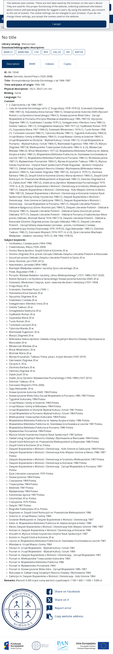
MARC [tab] (32, 64)
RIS (68, 52)
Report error (58, 608)
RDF (46, 52)
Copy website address (64, 616)
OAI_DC (57, 52)
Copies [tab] (67, 64)
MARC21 (8, 52)
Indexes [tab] (49, 64)
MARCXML (23, 52)
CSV (36, 52)
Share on (63, 592)
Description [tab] (13, 64)
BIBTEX (79, 52)
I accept (56, 24)
